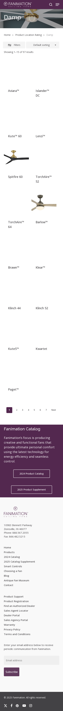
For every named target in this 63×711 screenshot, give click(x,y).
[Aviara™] (16, 71)
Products (9, 552)
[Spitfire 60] (16, 157)
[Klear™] (43, 248)
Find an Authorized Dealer (19, 606)
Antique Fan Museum (16, 580)
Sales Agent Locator (16, 610)
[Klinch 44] (16, 288)
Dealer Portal (12, 615)
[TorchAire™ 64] (16, 203)
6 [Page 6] (40, 409)
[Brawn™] (16, 248)
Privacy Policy (12, 629)
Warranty (9, 624)
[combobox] (42, 45)
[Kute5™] (16, 329)
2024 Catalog (12, 556)
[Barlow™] (43, 203)
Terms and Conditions (17, 634)
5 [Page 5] (34, 409)
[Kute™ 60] (16, 117)
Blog (6, 575)
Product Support (14, 596)
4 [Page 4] (28, 409)
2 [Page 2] (16, 409)
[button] (57, 4)
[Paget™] (16, 370)
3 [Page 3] (22, 409)
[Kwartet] (43, 329)
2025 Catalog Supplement (19, 561)
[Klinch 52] (43, 288)
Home (7, 34)
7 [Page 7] (46, 409)
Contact (8, 585)
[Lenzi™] (43, 117)
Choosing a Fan (13, 571)
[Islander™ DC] (43, 71)
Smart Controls (13, 566)
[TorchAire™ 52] (43, 157)
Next (53, 409)
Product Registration (16, 601)
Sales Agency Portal (16, 620)
